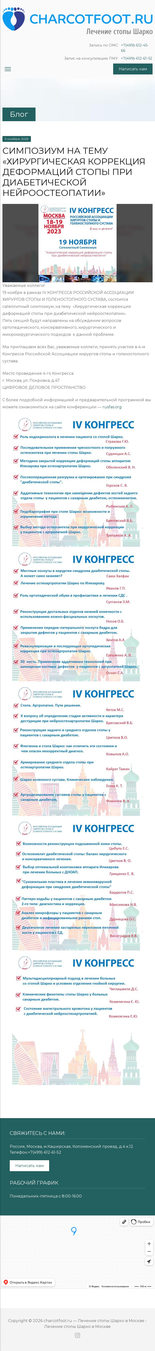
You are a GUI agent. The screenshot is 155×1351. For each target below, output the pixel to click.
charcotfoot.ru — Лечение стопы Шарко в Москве (94, 1320)
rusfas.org (112, 407)
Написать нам (133, 69)
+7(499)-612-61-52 (136, 58)
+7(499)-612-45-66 (135, 48)
